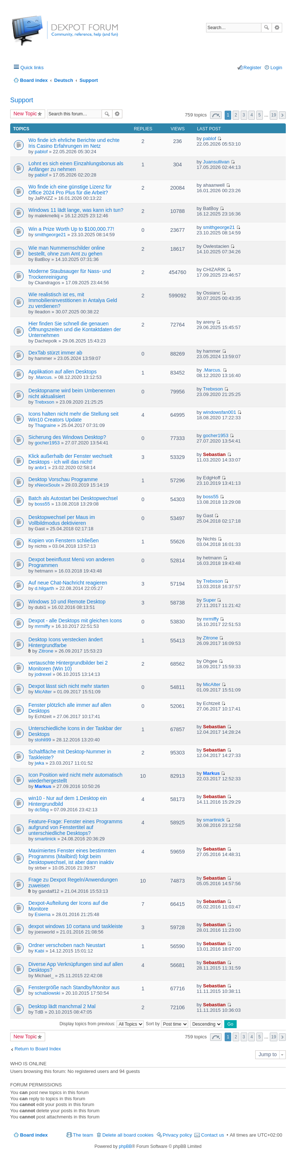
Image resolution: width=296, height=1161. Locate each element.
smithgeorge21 (50, 234)
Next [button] (282, 115)
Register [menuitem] (252, 67)
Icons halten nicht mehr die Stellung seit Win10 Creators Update (73, 417)
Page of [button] (216, 115)
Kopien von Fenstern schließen (63, 540)
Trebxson (44, 402)
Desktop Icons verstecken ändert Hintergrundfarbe (65, 642)
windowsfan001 (219, 412)
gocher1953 (47, 442)
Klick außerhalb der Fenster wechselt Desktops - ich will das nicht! (70, 459)
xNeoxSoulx (47, 485)
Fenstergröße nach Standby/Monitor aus (74, 987)
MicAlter (43, 691)
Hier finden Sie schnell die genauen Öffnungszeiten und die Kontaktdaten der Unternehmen (74, 329)
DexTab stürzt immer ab (55, 353)
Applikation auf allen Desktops (62, 372)
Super (209, 600)
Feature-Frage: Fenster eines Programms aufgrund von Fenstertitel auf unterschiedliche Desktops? (75, 827)
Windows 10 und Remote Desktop (67, 602)
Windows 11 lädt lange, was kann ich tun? (75, 210)
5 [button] (259, 115)
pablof (41, 151)
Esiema (42, 914)
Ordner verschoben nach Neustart (66, 945)
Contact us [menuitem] (212, 1135)
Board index (34, 1135)
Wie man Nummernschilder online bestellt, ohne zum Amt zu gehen (66, 251)
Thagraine (45, 425)
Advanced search (277, 27)
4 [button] (251, 115)
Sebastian (214, 454)
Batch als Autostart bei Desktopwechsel (73, 498)
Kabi (39, 951)
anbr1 (41, 467)
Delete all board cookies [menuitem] (128, 1135)
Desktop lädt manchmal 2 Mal (61, 1006)
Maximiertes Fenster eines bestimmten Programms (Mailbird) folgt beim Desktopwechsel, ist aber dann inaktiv (72, 856)
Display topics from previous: (101, 1023)
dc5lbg (41, 809)
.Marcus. (44, 377)
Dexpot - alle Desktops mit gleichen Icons (75, 620)
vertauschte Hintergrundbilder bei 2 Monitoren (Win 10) (68, 665)
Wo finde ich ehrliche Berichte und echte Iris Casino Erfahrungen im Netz (73, 143)
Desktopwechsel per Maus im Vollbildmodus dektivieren (61, 520)
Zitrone (46, 651)
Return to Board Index (38, 1048)
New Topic (25, 113)
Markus (43, 786)
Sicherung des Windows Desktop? (67, 437)
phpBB (125, 1146)
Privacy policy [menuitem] (177, 1135)
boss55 (42, 504)
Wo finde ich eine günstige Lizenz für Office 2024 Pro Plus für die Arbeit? (70, 189)
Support (21, 100)
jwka (39, 763)
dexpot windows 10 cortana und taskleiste (75, 926)
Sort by (167, 1023)
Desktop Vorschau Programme (63, 479)
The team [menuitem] (83, 1135)
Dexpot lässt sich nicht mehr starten (68, 686)
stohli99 (43, 739)
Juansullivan (216, 162)
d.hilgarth (44, 588)
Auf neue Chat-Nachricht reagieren (67, 583)
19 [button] (273, 115)
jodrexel (43, 674)
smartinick (45, 838)
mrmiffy (42, 626)
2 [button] (236, 115)
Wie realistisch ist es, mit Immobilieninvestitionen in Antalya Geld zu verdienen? (72, 300)
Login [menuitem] (276, 67)
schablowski (47, 993)
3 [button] (243, 115)
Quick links (32, 67)
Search (266, 27)
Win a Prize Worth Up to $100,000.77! (71, 229)
